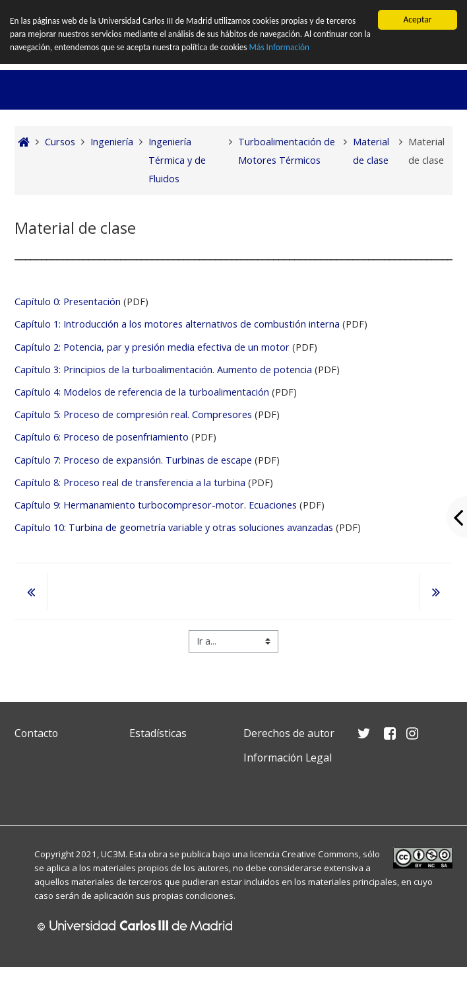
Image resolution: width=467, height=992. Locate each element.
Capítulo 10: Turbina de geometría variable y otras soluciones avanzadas (174, 527)
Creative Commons (320, 854)
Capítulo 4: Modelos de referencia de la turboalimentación (143, 392)
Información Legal (287, 757)
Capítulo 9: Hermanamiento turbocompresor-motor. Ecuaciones (156, 505)
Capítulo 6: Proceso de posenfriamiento (102, 437)
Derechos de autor (288, 732)
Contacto (36, 732)
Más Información (293, 47)
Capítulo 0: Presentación (68, 301)
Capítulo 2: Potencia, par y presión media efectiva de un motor (152, 347)
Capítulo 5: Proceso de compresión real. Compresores (135, 414)
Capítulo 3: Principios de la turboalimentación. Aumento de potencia (163, 369)
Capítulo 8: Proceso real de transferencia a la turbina (130, 482)
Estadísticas (158, 732)
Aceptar (417, 19)
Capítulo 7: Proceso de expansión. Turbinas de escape (135, 459)
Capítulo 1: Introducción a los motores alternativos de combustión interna (177, 324)
